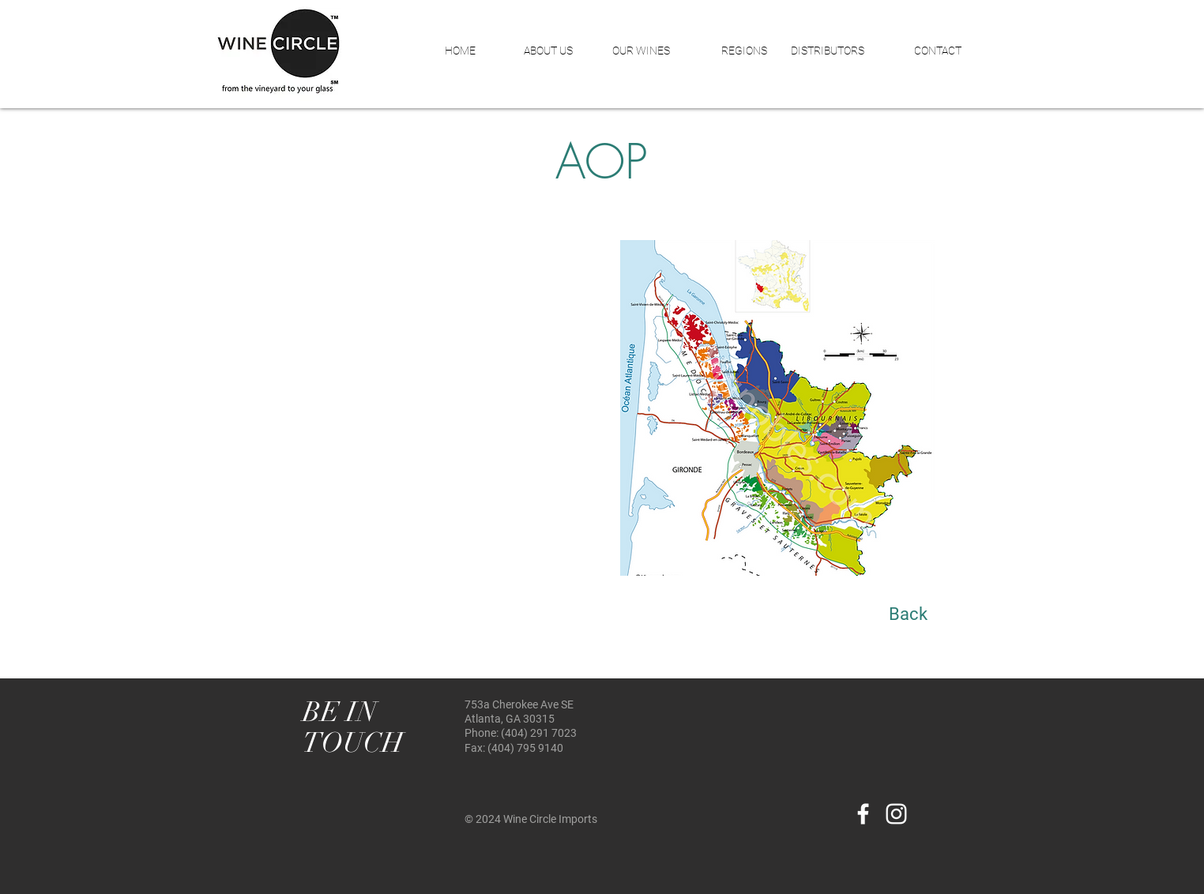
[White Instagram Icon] (896, 814)
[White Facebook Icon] (863, 814)
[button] (536, 50)
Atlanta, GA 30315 (510, 718)
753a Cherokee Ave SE (519, 704)
